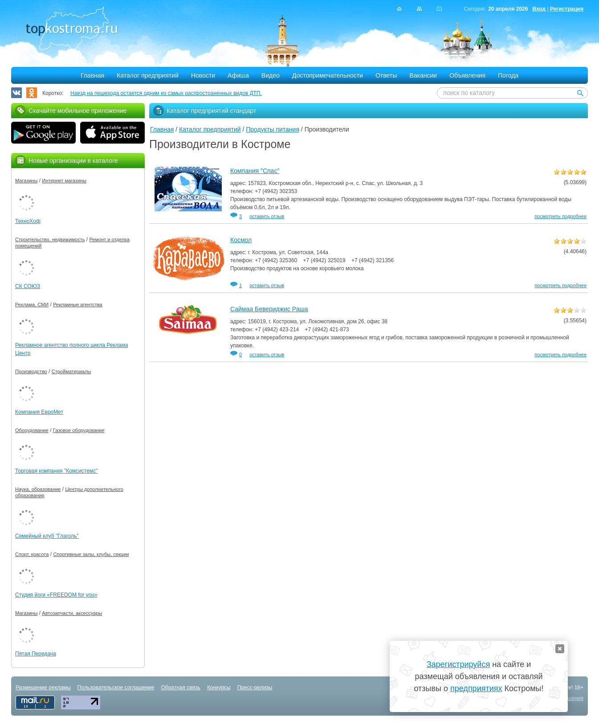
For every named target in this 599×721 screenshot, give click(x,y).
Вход (539, 9)
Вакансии (423, 75)
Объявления (467, 75)
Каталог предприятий (148, 75)
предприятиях (476, 688)
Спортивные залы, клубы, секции (91, 554)
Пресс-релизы (255, 687)
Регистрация (566, 9)
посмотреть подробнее (560, 216)
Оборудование (32, 430)
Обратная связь (180, 687)
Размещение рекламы (43, 687)
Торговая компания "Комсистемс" (56, 471)
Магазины (26, 180)
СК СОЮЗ (27, 286)
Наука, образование (38, 489)
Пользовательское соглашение (116, 687)
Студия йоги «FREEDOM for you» (56, 595)
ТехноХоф (28, 221)
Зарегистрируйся (458, 664)
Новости (203, 75)
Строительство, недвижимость (50, 239)
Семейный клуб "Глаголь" (47, 536)
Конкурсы (219, 687)
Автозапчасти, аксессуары (72, 613)
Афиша (238, 75)
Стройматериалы (71, 371)
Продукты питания (272, 129)
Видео (270, 75)
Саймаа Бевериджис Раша (269, 309)
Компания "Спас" (254, 170)
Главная (92, 75)
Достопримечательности (327, 75)
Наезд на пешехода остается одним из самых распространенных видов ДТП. (166, 93)
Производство (31, 371)
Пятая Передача (35, 654)
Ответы (386, 75)
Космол (241, 239)
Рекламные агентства (77, 304)
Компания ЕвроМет (39, 412)
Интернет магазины (64, 180)
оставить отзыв (266, 216)
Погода (508, 75)
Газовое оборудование (79, 430)
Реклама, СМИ (32, 304)
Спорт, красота (32, 554)
